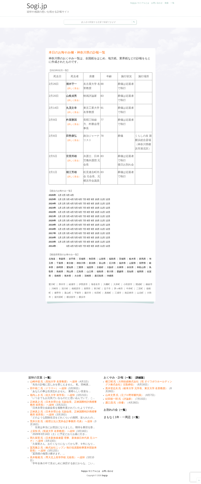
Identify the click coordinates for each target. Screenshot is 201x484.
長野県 (142, 263)
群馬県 (142, 258)
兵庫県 (120, 267)
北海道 (52, 258)
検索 (166, 3)
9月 (92, 199)
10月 (97, 199)
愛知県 (70, 267)
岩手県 (72, 258)
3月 (68, 195)
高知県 (130, 271)
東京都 (70, 263)
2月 (64, 195)
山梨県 (132, 263)
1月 (60, 195)
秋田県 (92, 258)
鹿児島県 (99, 275)
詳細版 (140, 377)
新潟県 (92, 263)
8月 (88, 199)
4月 (72, 195)
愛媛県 (120, 271)
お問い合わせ (157, 3)
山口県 (90, 271)
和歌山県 (141, 267)
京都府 (100, 267)
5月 (76, 199)
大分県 (77, 275)
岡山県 (70, 271)
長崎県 (57, 275)
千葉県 (60, 263)
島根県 (60, 271)
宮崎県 (87, 275)
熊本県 (67, 275)
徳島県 (100, 271)
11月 (102, 199)
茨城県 (122, 258)
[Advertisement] (100, 38)
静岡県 (60, 267)
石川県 (112, 263)
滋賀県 (90, 267)
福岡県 (140, 271)
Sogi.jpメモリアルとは (139, 3)
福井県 (122, 263)
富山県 (102, 263)
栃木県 (132, 258)
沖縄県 (110, 275)
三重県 (80, 267)
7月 (84, 199)
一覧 (172, 3)
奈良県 (130, 267)
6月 (80, 199)
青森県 (62, 258)
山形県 (102, 258)
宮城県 (82, 258)
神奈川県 (81, 263)
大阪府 (110, 267)
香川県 (110, 271)
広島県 (80, 271)
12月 (108, 199)
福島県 (112, 258)
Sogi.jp (105, 475)
